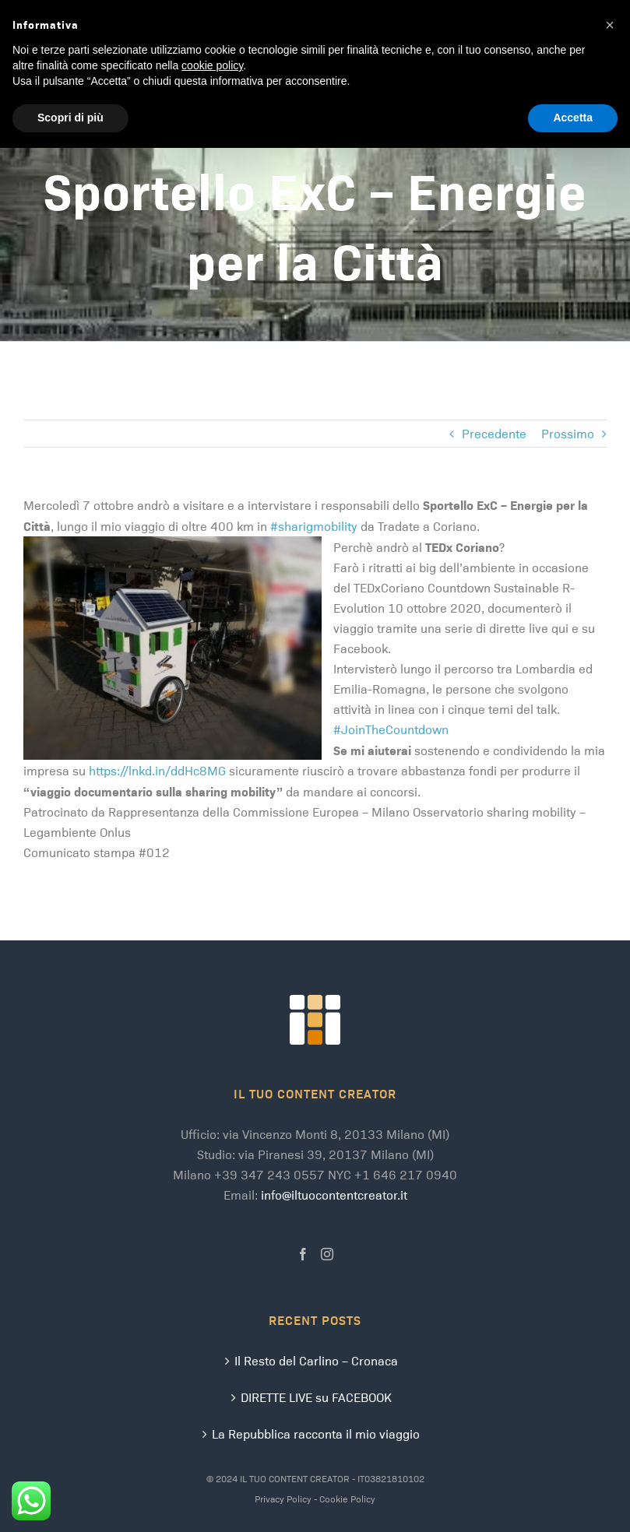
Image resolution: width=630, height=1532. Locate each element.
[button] (609, 24)
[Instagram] (327, 1254)
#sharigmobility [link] (313, 526)
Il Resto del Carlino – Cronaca (316, 1360)
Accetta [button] (573, 117)
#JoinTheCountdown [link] (391, 729)
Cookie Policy (347, 1498)
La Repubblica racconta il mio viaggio (316, 1433)
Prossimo (567, 433)
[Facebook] (303, 1254)
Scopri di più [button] (70, 117)
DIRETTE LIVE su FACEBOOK (316, 1397)
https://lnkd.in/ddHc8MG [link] (157, 770)
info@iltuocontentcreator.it (334, 1194)
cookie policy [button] (212, 65)
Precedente (494, 433)
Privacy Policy (283, 1498)
